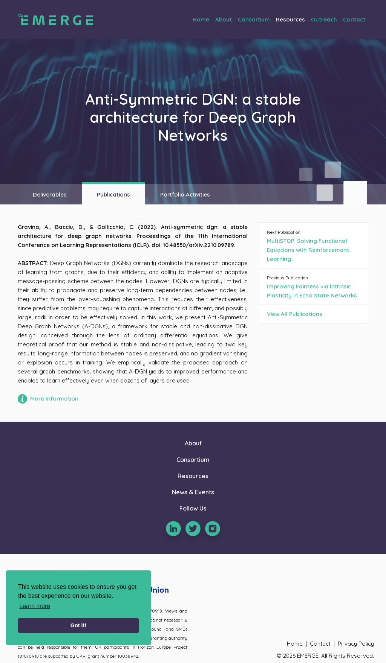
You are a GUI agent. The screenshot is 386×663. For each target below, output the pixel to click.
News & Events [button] (193, 492)
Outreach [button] (324, 19)
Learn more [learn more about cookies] (34, 606)
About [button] (223, 19)
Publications (113, 194)
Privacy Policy (356, 643)
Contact (354, 19)
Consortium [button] (254, 19)
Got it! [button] (78, 625)
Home (201, 19)
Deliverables (50, 194)
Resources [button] (290, 19)
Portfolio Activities (185, 194)
